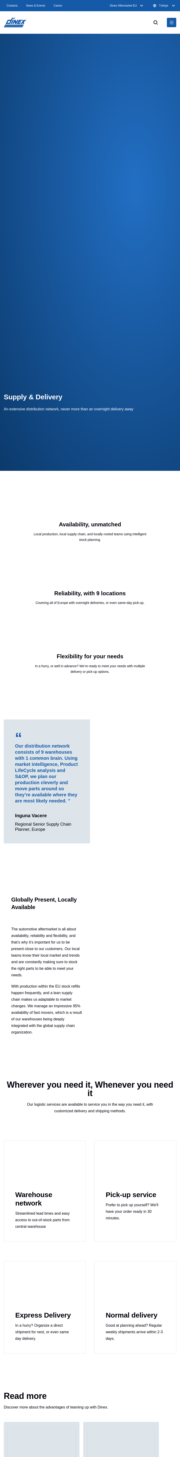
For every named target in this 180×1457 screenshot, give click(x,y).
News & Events (35, 5)
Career (58, 5)
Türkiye (164, 5)
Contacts (12, 5)
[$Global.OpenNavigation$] (171, 22)
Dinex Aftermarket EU (127, 5)
